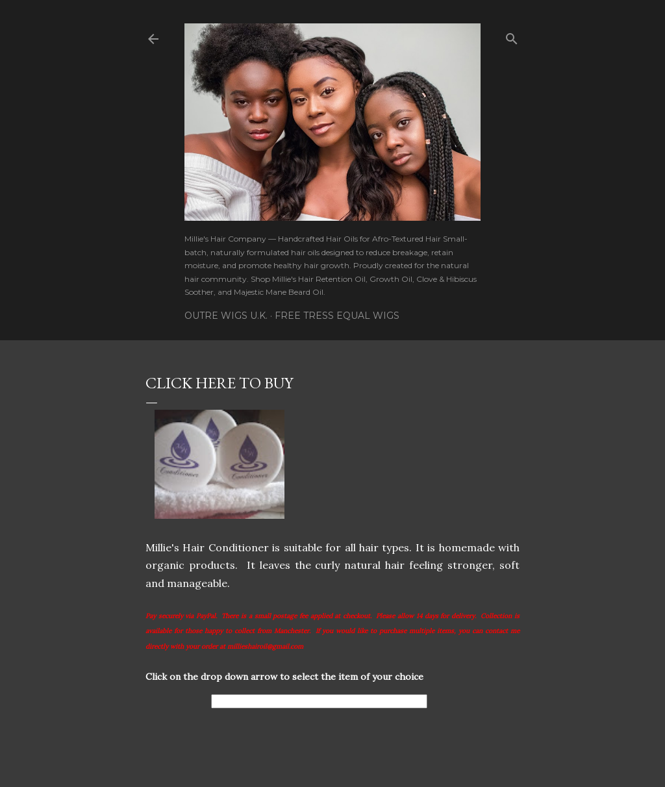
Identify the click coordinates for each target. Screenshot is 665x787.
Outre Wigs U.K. (226, 315)
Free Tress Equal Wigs (337, 315)
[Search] (512, 36)
